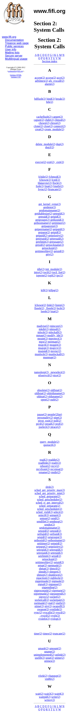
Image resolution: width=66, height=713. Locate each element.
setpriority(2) (55, 546)
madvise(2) (43, 326)
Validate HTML (16, 75)
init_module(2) (53, 269)
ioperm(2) (41, 275)
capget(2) (57, 116)
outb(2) (54, 399)
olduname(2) (55, 396)
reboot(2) (45, 466)
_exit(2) (59, 162)
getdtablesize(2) (43, 213)
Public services (14, 46)
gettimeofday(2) (44, 251)
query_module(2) (49, 441)
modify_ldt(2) (55, 335)
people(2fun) (54, 414)
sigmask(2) (58, 581)
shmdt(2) (44, 571)
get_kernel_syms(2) (49, 204)
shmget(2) (55, 571)
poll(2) (57, 420)
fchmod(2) (55, 176)
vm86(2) (49, 678)
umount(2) (55, 648)
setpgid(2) (56, 543)
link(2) (50, 305)
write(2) (55, 696)
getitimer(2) (58, 222)
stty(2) (48, 606)
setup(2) (42, 565)
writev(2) (49, 700)
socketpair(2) (57, 599)
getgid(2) (56, 216)
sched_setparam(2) (49, 505)
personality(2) (45, 417)
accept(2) (40, 77)
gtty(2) (49, 254)
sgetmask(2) (54, 565)
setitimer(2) (43, 543)
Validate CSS (16, 77)
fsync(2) (42, 189)
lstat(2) (54, 311)
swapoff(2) (59, 606)
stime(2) (39, 606)
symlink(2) (56, 609)
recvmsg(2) (56, 469)
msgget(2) (55, 344)
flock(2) (56, 183)
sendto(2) (49, 524)
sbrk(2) (50, 486)
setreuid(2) (56, 552)
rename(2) (44, 472)
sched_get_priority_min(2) (50, 493)
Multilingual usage (16, 58)
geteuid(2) (44, 216)
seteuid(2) (55, 530)
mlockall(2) (55, 332)
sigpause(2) (55, 584)
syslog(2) (55, 618)
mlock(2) (43, 332)
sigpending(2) (49, 587)
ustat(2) (49, 657)
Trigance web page (17, 43)
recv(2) (55, 466)
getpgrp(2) (44, 232)
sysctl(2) (60, 612)
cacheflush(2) (44, 116)
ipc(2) (59, 275)
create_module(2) (54, 129)
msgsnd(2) (44, 351)
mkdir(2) (44, 329)
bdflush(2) (40, 98)
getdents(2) (49, 207)
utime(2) (59, 657)
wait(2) (39, 693)
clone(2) (38, 126)
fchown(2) (45, 179)
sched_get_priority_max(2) (49, 490)
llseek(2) (39, 308)
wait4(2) (59, 693)
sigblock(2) (56, 577)
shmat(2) (44, 568)
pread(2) (49, 423)
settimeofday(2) (44, 562)
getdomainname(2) (49, 210)
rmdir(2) (55, 472)
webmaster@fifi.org (15, 71)
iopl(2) (52, 275)
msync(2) (56, 351)
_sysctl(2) (44, 615)
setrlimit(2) (44, 555)
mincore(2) (56, 326)
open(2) (45, 399)
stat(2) (51, 603)
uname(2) (49, 651)
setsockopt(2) (49, 559)
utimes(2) (49, 660)
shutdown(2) (55, 574)
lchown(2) (40, 305)
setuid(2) (59, 562)
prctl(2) (40, 423)
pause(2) (42, 414)
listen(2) (59, 305)
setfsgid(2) (43, 534)
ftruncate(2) (54, 189)
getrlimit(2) (42, 241)
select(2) (58, 512)
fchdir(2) (43, 176)
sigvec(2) (44, 596)
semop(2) (45, 518)
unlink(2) (60, 654)
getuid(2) (59, 251)
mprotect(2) (55, 338)
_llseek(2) (50, 308)
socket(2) (55, 596)
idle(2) (41, 269)
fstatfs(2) (58, 186)
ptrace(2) (55, 426)
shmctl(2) (55, 568)
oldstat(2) (42, 396)
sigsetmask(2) (41, 593)
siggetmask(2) (43, 581)
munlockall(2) (56, 354)
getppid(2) (42, 235)
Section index (49, 61)
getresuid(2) (56, 238)
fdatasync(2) (45, 183)
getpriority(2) (55, 235)
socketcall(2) (42, 599)
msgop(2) (43, 347)
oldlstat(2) (40, 393)
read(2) (44, 459)
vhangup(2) (54, 675)
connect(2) (59, 126)
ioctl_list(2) (58, 272)
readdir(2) (54, 459)
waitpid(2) (45, 696)
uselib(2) (40, 657)
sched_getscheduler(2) (49, 499)
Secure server (14, 55)
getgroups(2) (42, 219)
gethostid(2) (57, 219)
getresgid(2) (42, 238)
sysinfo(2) (44, 618)
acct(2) (60, 77)
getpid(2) (56, 232)
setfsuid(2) (56, 534)
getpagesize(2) (49, 226)
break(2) (60, 98)
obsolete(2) (43, 390)
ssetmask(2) (40, 603)
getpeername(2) (43, 229)
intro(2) (38, 272)
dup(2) (60, 144)
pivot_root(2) (45, 420)
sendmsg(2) (56, 521)
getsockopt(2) (49, 248)
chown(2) (44, 123)
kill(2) (44, 290)
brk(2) (49, 101)
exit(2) (50, 162)
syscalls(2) (49, 612)
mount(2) (42, 338)
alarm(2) (49, 83)
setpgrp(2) (42, 546)
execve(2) (40, 162)
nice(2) (57, 375)
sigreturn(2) (58, 590)
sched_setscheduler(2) (49, 508)
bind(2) (51, 98)
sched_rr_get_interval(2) (49, 502)
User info (10, 49)
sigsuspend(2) (57, 593)
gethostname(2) (42, 222)
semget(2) (55, 515)
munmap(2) (49, 357)
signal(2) (43, 584)
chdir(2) (49, 119)
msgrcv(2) (55, 347)
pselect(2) (44, 426)
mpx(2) (43, 341)
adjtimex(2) (41, 80)
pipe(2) (58, 417)
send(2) (55, 518)
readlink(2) (44, 462)
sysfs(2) (55, 615)
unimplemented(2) (44, 654)
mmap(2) (41, 335)
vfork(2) (42, 675)
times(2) (47, 633)
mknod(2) (54, 329)
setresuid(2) (43, 552)
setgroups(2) (55, 537)
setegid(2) (43, 530)
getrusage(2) (56, 241)
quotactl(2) (49, 444)
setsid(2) (56, 555)
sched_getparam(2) (49, 496)
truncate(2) (59, 633)
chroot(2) (55, 123)
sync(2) (38, 612)
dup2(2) (49, 147)
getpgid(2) (59, 229)
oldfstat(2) (56, 390)
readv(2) (56, 462)
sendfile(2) (43, 521)
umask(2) (43, 648)
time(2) (38, 633)
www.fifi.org (9, 36)
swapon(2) (43, 609)
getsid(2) (40, 244)
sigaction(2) (42, 577)
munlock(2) (41, 354)
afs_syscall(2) (56, 80)
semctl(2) (43, 515)
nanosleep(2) (41, 372)
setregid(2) (43, 549)
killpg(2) (53, 290)
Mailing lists (12, 52)
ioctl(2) (47, 272)
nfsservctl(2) (45, 375)
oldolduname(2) (56, 393)
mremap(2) (54, 341)
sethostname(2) (56, 540)
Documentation (14, 40)
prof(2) (59, 423)
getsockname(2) (55, 244)
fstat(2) (49, 186)
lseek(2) (45, 311)
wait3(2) (49, 693)
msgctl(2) (43, 344)
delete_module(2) (45, 144)
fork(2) (40, 186)
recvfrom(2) (43, 469)
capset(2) (39, 119)
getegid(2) (59, 213)
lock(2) (61, 308)
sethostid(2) (40, 540)
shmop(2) (42, 574)
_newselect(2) (57, 372)
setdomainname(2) (49, 527)
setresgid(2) (56, 549)
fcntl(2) (56, 179)
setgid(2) (42, 537)
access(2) (51, 77)
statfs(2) (60, 603)
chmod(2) (59, 119)
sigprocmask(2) (42, 590)
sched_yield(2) (44, 512)
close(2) (48, 126)
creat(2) (39, 129)
